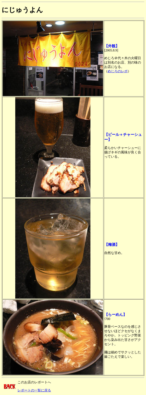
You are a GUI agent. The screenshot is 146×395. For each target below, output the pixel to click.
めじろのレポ (118, 71)
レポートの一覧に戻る (34, 390)
